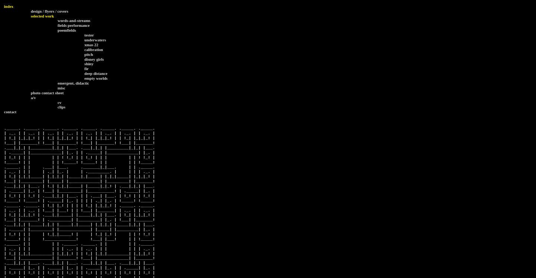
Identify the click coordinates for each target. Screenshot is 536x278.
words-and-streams (74, 20)
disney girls (94, 59)
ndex (9, 6)
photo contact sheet (47, 93)
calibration (93, 49)
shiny (88, 63)
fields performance (74, 25)
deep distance (96, 73)
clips (62, 107)
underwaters (95, 40)
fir (86, 68)
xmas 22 (91, 44)
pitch (88, 54)
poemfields (67, 30)
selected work (42, 16)
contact (10, 112)
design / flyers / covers (49, 11)
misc (62, 88)
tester (89, 35)
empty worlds (96, 78)
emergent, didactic (73, 83)
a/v (33, 97)
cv (59, 102)
